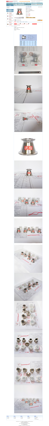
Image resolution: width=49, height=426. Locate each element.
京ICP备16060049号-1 (28, 425)
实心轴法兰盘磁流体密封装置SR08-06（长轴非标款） (11, 13)
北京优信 (24, 5)
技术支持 (29, 418)
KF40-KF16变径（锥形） (18, 20)
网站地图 (39, 0)
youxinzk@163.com (24, 425)
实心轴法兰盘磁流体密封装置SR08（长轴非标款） (11, 15)
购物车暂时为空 (33, 4)
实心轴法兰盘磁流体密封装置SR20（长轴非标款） (11, 18)
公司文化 (8, 418)
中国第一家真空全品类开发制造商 (35, 1)
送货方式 (21, 416)
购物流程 (36, 418)
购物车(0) (8, 7)
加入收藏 (42, 0)
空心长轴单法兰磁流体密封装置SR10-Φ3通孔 (11, 21)
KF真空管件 (19, 5)
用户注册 (32, 0)
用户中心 (41, 4)
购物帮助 (35, 416)
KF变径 (22, 5)
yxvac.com (20, 421)
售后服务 (28, 416)
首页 (17, 5)
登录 (33, 0)
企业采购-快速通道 (37, 419)
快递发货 (22, 418)
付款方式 (14, 416)
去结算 (38, 4)
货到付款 (15, 418)
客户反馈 (37, 0)
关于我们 (8, 416)
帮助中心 (35, 0)
